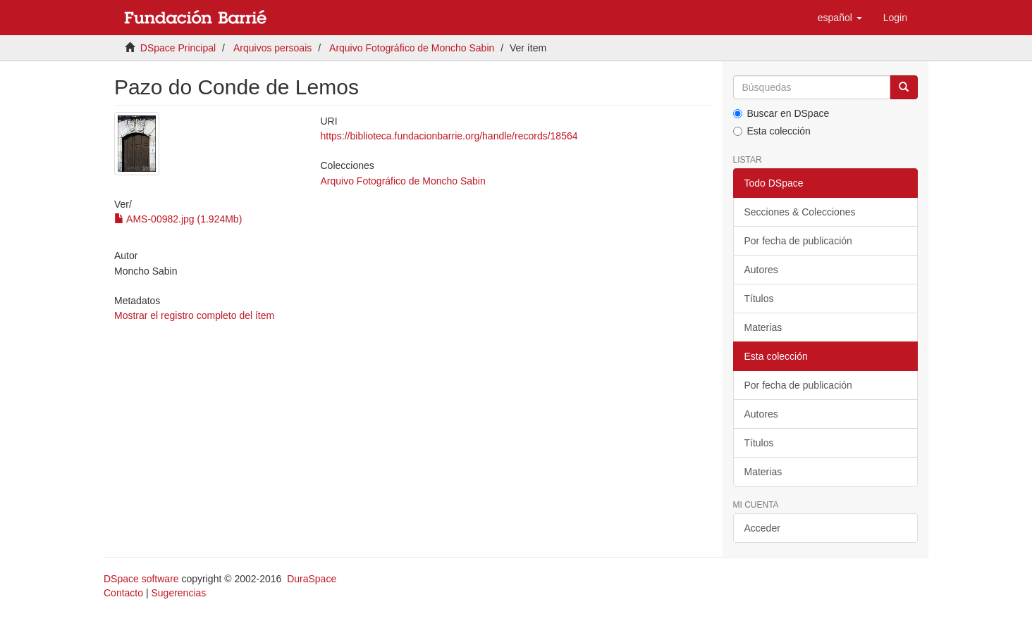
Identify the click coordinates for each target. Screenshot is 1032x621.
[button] (840, 17)
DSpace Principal (178, 48)
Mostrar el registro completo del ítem (194, 315)
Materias (763, 327)
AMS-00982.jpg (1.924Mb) (178, 219)
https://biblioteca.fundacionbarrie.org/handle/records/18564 (448, 136)
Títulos (759, 298)
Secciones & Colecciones (800, 212)
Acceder (762, 528)
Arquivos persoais (272, 48)
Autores (761, 269)
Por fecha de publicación (798, 240)
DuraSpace (311, 578)
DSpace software (141, 578)
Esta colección (772, 131)
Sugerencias (178, 592)
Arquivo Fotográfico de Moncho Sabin (411, 48)
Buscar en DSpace (781, 113)
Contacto (123, 592)
